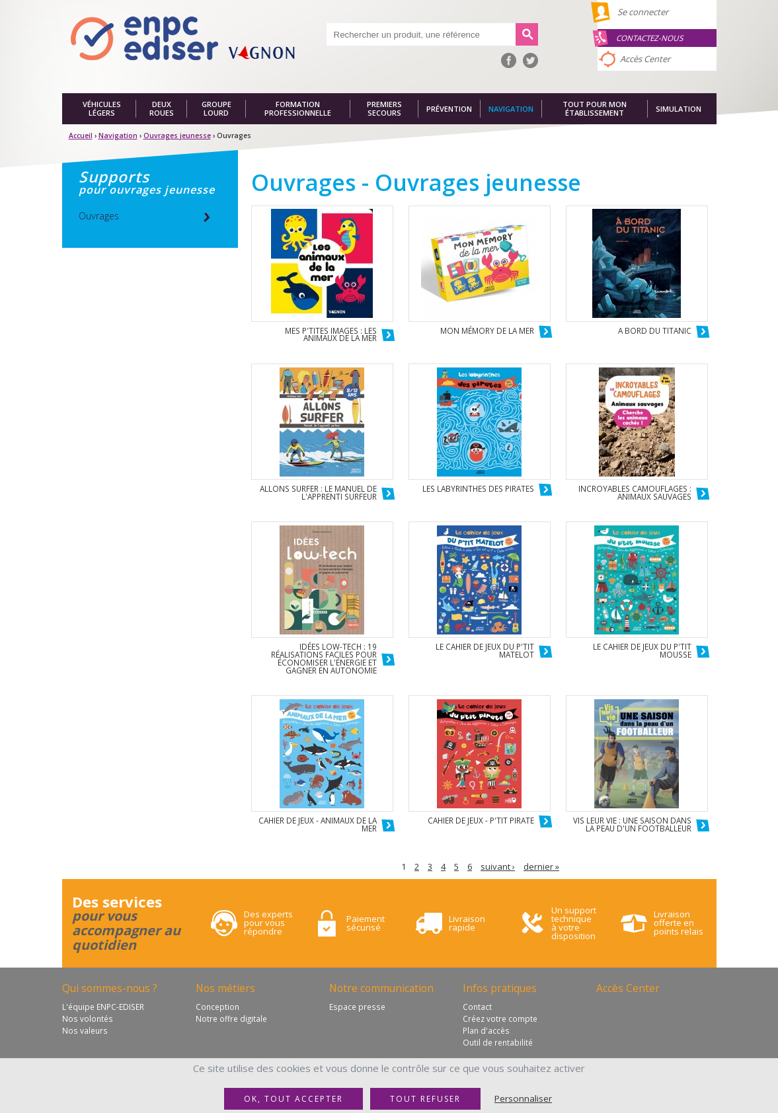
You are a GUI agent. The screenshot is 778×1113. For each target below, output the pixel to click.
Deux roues (161, 109)
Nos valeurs (85, 1030)
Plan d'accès (486, 1030)
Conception (217, 1006)
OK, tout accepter (293, 1098)
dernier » (541, 866)
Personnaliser (523, 1098)
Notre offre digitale (231, 1018)
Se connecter (642, 12)
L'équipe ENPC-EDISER (103, 1006)
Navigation (510, 108)
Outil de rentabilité (498, 1042)
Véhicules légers (102, 109)
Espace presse (357, 1006)
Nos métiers (225, 988)
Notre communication (381, 988)
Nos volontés (87, 1018)
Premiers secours (384, 109)
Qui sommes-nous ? (109, 988)
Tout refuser (425, 1098)
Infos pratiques (500, 988)
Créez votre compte (500, 1018)
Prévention (449, 108)
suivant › (498, 866)
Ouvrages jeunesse (177, 135)
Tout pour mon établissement (595, 109)
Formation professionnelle (297, 109)
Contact (477, 1006)
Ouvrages (99, 216)
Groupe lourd (216, 109)
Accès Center (645, 59)
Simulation (678, 108)
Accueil (81, 135)
